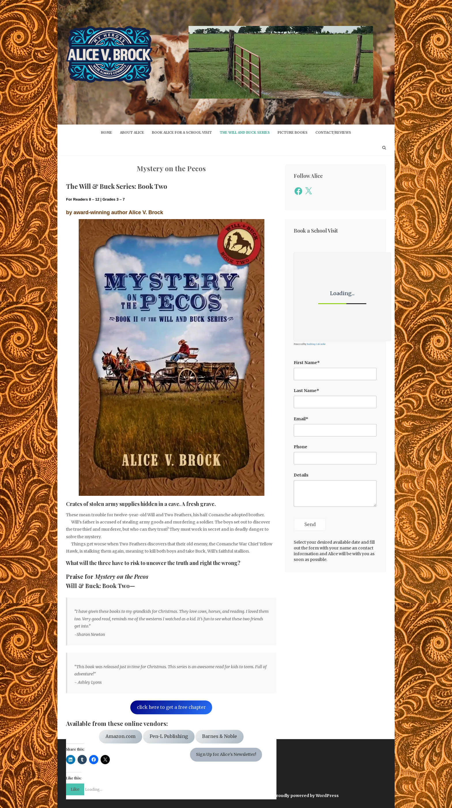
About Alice (132, 132)
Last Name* (306, 390)
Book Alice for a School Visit (182, 132)
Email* (301, 418)
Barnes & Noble (219, 736)
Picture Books (293, 132)
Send (310, 524)
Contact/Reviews (333, 132)
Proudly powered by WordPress (306, 795)
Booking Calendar (316, 344)
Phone (300, 446)
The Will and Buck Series (245, 132)
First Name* (307, 362)
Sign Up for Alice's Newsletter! (226, 754)
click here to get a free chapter (171, 707)
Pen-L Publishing (169, 736)
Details (301, 475)
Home (106, 132)
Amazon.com (120, 736)
